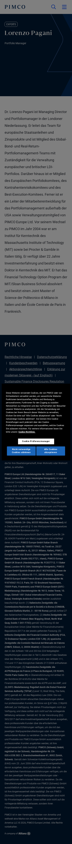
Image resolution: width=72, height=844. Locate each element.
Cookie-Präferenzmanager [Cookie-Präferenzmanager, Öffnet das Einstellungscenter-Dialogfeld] (36, 441)
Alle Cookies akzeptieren (50, 451)
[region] (36, 422)
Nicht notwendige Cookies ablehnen (21, 451)
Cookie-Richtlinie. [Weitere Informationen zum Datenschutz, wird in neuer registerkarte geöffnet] (26, 432)
